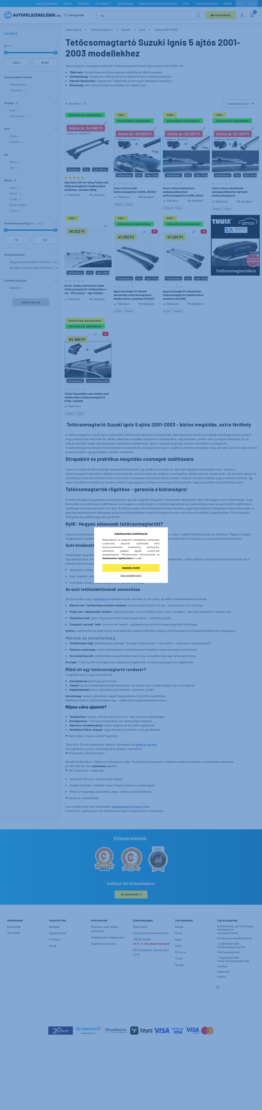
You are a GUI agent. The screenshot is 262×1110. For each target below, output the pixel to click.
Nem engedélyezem (131, 575)
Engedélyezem (131, 567)
